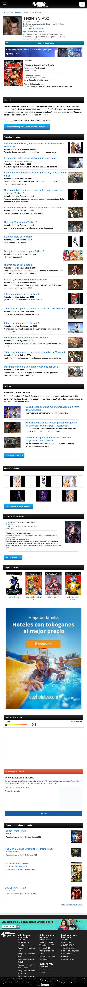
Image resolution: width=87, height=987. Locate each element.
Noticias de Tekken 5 (14, 455)
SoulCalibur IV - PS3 (15, 888)
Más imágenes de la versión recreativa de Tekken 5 (31, 366)
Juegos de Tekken (12, 558)
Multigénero (15, 852)
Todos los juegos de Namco (71, 905)
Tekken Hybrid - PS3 (15, 831)
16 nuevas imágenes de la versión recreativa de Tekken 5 (34, 352)
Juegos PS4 (44, 948)
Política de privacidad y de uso (44, 969)
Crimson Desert (68, 959)
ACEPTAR (45, 985)
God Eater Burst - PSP (16, 863)
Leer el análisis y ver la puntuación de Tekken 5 (26, 127)
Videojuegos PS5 (46, 945)
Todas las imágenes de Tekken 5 (18, 506)
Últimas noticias (46, 940)
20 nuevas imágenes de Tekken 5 (22, 323)
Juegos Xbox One (47, 956)
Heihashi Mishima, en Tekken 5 (20, 222)
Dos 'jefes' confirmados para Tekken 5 (24, 251)
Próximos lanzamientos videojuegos (23, 942)
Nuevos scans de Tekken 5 (18, 265)
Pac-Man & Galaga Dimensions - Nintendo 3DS (29, 849)
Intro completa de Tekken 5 (18, 236)
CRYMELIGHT (67, 945)
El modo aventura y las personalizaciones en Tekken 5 (32, 207)
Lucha (33, 70)
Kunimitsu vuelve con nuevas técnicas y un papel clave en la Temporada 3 (31, 536)
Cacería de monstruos (19, 866)
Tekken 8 (9, 524)
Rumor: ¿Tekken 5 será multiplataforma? (25, 279)
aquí (38, 985)
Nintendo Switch (46, 942)
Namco (37, 75)
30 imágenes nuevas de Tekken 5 (22, 294)
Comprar (43, 813)
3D (12, 834)
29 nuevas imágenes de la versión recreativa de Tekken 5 (34, 308)
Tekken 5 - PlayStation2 (17, 787)
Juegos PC (44, 959)
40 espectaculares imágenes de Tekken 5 (26, 337)
